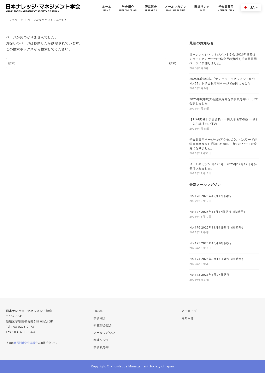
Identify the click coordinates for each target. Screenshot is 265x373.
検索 (172, 63)
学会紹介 (100, 318)
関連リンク (101, 340)
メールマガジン (104, 332)
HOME (98, 311)
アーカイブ (189, 311)
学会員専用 (101, 347)
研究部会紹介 (103, 325)
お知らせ (187, 318)
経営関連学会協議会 (26, 342)
